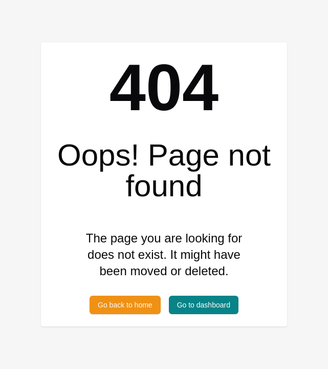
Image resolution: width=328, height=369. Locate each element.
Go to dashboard (203, 305)
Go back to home (125, 305)
